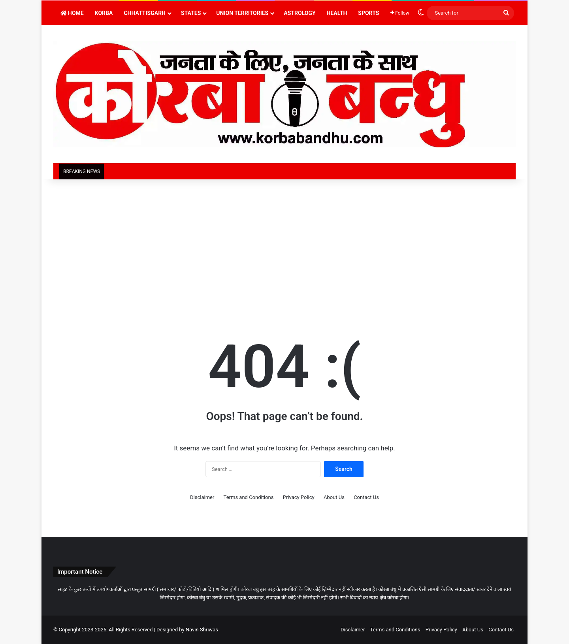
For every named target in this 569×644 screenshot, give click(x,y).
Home (72, 13)
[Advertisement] (284, 246)
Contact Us (366, 497)
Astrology (299, 13)
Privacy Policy (299, 497)
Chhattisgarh (145, 13)
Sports (368, 13)
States (191, 13)
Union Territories (242, 13)
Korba (104, 13)
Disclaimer (202, 497)
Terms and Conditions (249, 497)
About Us (334, 497)
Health (337, 13)
